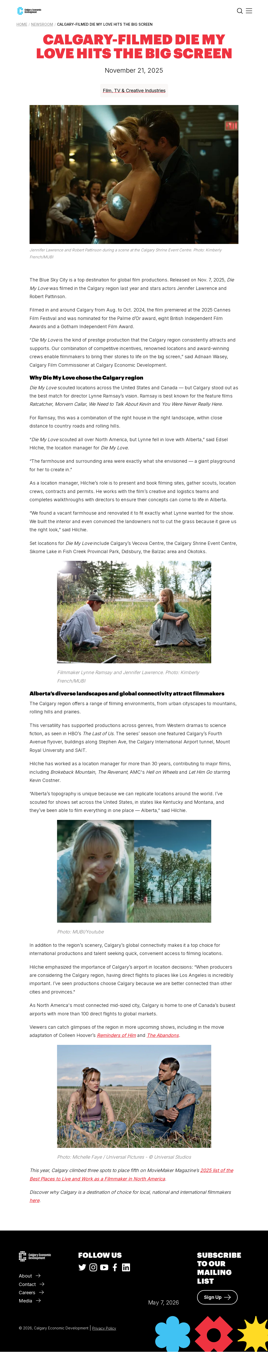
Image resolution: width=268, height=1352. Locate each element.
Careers (31, 1292)
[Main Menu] (249, 11)
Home (21, 24)
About (29, 1276)
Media (30, 1300)
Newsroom (42, 24)
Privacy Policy (104, 1328)
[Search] (240, 12)
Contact (31, 1284)
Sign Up (217, 1297)
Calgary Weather (163, 1269)
